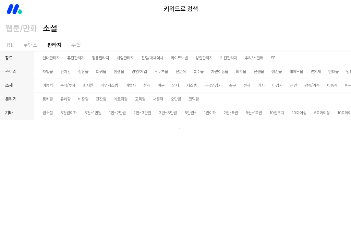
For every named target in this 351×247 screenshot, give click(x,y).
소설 (50, 28)
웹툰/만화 (21, 28)
